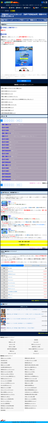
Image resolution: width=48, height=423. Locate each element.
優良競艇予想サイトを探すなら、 (36, 183)
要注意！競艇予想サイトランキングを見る (40, 300)
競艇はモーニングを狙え (30, 371)
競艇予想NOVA (11, 230)
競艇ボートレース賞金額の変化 (7, 398)
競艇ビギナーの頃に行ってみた (7, 408)
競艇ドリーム (9, 156)
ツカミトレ (7, 102)
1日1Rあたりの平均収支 (12, 265)
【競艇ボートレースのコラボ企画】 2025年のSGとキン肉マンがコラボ (20, 318)
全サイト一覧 (12, 344)
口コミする (36, 342)
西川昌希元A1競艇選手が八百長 (31, 380)
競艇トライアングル (8, 104)
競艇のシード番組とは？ (30, 369)
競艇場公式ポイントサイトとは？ (7, 369)
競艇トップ (10, 294)
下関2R (26, 221)
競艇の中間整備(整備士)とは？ (31, 389)
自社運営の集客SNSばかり (6, 367)
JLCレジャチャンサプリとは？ (7, 389)
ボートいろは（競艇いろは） (11, 88)
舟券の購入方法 (4, 360)
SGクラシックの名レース (6, 401)
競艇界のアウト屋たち (5, 396)
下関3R (33, 221)
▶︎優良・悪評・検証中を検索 (24, 241)
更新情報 (36, 339)
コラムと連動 (24, 207)
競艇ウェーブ (11, 203)
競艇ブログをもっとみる (43, 333)
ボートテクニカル (11, 282)
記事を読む (24, 80)
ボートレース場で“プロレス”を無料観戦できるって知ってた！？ (17, 99)
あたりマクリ (10, 271)
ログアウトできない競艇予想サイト (8, 376)
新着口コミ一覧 (12, 342)
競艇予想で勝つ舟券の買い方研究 (31, 365)
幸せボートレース (11, 288)
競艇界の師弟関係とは (29, 385)
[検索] (44, 2)
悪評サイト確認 (12, 346)
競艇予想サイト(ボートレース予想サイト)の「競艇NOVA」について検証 (24, 20)
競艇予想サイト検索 (36, 346)
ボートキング (10, 279)
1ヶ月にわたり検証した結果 (18, 224)
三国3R (30, 207)
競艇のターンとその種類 (6, 387)
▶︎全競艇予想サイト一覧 (24, 244)
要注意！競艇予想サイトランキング (36, 348)
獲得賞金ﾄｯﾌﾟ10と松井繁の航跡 (7, 405)
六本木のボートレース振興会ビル (31, 392)
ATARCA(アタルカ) (11, 274)
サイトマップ (36, 353)
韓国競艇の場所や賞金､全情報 (31, 394)
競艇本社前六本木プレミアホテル (7, 394)
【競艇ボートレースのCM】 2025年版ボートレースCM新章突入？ (19, 323)
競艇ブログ (12, 351)
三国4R (37, 207)
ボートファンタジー (8, 91)
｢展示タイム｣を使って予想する (7, 374)
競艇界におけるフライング (6, 378)
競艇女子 (36, 351)
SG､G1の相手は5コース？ (6, 385)
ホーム (12, 339)
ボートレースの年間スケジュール (7, 383)
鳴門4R (17, 235)
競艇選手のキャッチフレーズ (31, 405)
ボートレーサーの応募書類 (6, 380)
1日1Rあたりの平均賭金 (35, 265)
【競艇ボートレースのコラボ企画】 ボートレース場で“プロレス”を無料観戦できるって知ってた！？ (26, 309)
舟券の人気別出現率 (29, 374)
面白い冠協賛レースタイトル (7, 392)
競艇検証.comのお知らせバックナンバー (24, 84)
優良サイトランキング (36, 344)
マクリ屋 (8, 179)
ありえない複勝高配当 (5, 403)
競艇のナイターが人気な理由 (7, 371)
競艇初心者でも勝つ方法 (30, 358)
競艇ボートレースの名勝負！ (31, 398)
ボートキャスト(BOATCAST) (31, 387)
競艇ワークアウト (12, 217)
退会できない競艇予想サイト (31, 367)
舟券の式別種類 (4, 362)
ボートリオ (7, 93)
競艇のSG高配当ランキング (30, 401)
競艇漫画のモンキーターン (30, 403)
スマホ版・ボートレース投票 (31, 360)
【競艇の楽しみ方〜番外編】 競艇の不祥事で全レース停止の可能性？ (20, 327)
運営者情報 (3, 410)
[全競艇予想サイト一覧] (42, 2)
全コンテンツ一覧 (12, 353)
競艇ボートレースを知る (6, 358)
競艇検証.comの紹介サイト (30, 408)
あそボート (10, 297)
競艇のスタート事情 (29, 383)
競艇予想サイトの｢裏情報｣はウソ (32, 376)
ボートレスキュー (11, 285)
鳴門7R (28, 235)
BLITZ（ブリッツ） (9, 96)
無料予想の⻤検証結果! (12, 348)
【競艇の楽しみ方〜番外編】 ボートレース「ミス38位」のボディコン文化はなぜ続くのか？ (25, 314)
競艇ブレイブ (7, 107)
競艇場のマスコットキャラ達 (31, 378)
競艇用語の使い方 (28, 362)
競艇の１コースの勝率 (5, 365)
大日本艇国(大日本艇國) (12, 291)
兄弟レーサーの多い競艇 (30, 396)
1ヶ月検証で (15, 218)
